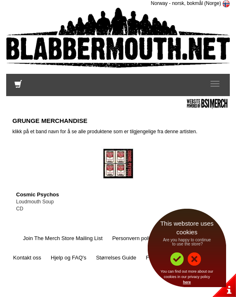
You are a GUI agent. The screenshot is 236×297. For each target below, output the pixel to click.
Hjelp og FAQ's (68, 258)
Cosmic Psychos (37, 194)
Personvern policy (133, 238)
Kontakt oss (27, 258)
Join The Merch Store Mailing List (63, 238)
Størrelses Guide (116, 258)
